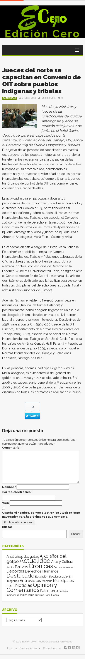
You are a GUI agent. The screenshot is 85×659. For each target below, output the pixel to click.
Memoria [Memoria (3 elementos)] (47, 581)
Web (5, 503)
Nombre (9, 487)
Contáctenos (50, 648)
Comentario (11, 447)
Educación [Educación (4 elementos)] (41, 576)
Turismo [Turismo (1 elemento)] (39, 595)
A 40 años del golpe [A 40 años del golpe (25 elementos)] (23, 556)
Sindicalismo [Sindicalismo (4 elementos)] (26, 594)
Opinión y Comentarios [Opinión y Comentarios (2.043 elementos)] (32, 587)
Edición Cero (42, 34)
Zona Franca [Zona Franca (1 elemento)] (52, 595)
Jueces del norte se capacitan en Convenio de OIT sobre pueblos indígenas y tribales (41, 81)
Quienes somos (28, 648)
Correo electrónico (17, 492)
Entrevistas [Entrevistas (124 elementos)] (30, 580)
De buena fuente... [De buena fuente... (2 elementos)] (64, 567)
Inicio (10, 648)
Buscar (7, 527)
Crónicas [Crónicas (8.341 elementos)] (41, 566)
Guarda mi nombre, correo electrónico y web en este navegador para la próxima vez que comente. (41, 514)
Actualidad (9, 98)
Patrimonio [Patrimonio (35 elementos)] (49, 590)
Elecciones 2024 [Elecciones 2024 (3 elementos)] (58, 576)
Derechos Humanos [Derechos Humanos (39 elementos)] (41, 571)
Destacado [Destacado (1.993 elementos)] (20, 575)
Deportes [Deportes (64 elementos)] (15, 571)
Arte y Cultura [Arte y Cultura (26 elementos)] (62, 562)
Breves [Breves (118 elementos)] (21, 566)
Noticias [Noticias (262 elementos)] (23, 585)
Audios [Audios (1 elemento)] (10, 567)
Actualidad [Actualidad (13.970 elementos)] (35, 560)
